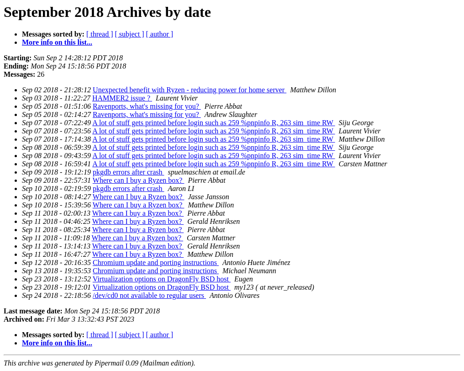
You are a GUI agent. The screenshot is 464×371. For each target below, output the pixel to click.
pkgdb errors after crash (128, 172)
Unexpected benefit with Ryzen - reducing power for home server (189, 90)
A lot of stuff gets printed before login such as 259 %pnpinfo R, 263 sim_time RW (213, 123)
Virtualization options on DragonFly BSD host (162, 279)
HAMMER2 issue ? (122, 98)
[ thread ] (99, 34)
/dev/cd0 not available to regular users (149, 295)
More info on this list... (57, 42)
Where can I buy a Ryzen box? (139, 180)
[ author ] (160, 34)
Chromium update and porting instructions (156, 262)
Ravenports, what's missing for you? (147, 106)
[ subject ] (129, 34)
